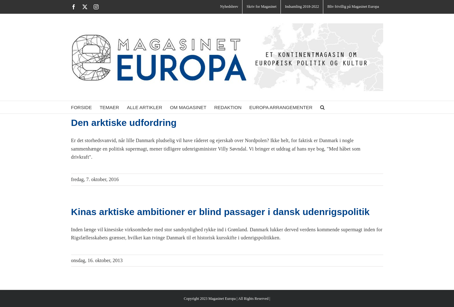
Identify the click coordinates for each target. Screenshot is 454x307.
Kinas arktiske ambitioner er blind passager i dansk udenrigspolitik (220, 212)
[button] (322, 107)
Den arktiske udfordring (124, 123)
